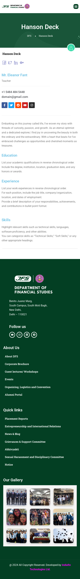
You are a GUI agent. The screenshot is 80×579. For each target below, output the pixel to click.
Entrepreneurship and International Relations (33, 426)
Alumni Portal (13, 394)
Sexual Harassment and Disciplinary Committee (34, 457)
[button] (76, 6)
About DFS (11, 356)
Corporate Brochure (17, 364)
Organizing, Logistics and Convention (27, 387)
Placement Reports (16, 418)
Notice (9, 464)
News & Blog (12, 434)
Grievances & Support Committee (25, 441)
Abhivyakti (12, 449)
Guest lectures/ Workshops (21, 371)
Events (9, 379)
